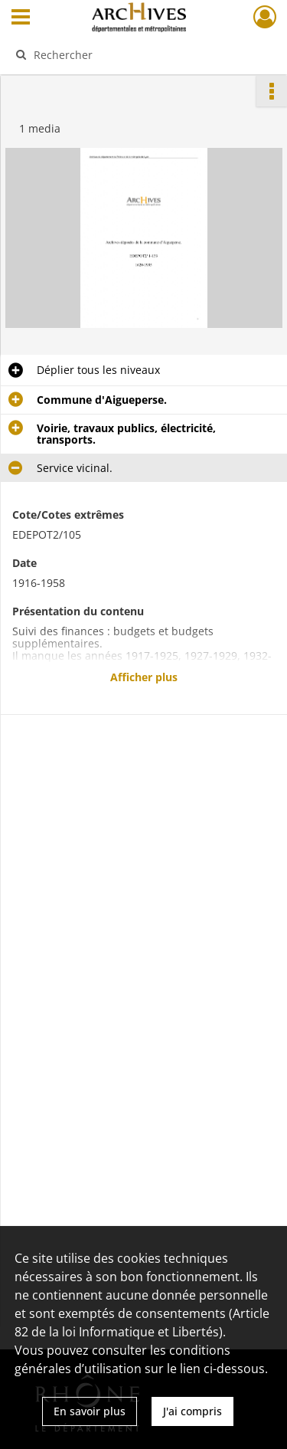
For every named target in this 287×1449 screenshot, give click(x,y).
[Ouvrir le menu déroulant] (20, 18)
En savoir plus (90, 1411)
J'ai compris (192, 1411)
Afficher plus (144, 677)
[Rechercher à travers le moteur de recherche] (142, 54)
